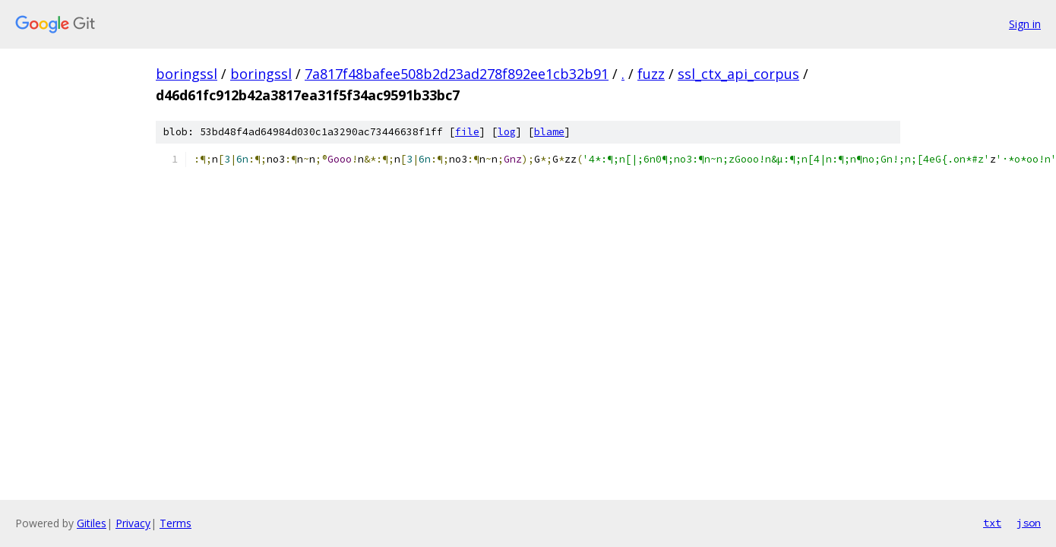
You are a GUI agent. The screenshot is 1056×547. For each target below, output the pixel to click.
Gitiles (91, 523)
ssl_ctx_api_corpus (738, 74)
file (467, 131)
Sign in (1025, 24)
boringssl (186, 74)
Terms (175, 523)
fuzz (651, 74)
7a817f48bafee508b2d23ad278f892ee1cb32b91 (457, 74)
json (1028, 523)
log (507, 131)
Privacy (132, 523)
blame (549, 131)
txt (992, 523)
